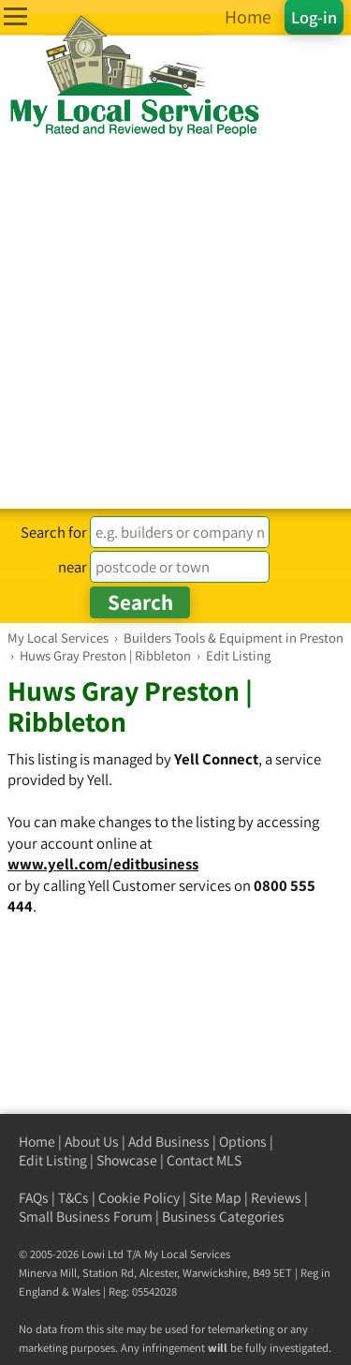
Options (243, 1141)
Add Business (169, 1141)
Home (37, 1141)
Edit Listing (53, 1160)
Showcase (126, 1160)
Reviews (276, 1198)
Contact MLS (204, 1160)
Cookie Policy (139, 1198)
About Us (92, 1141)
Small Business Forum (86, 1216)
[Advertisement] (175, 323)
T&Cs (73, 1198)
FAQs (34, 1198)
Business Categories (223, 1216)
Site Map (215, 1198)
